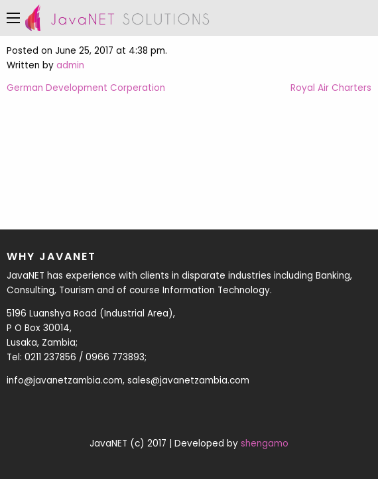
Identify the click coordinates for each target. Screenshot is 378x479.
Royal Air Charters (330, 88)
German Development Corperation (86, 88)
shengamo (264, 443)
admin (70, 65)
